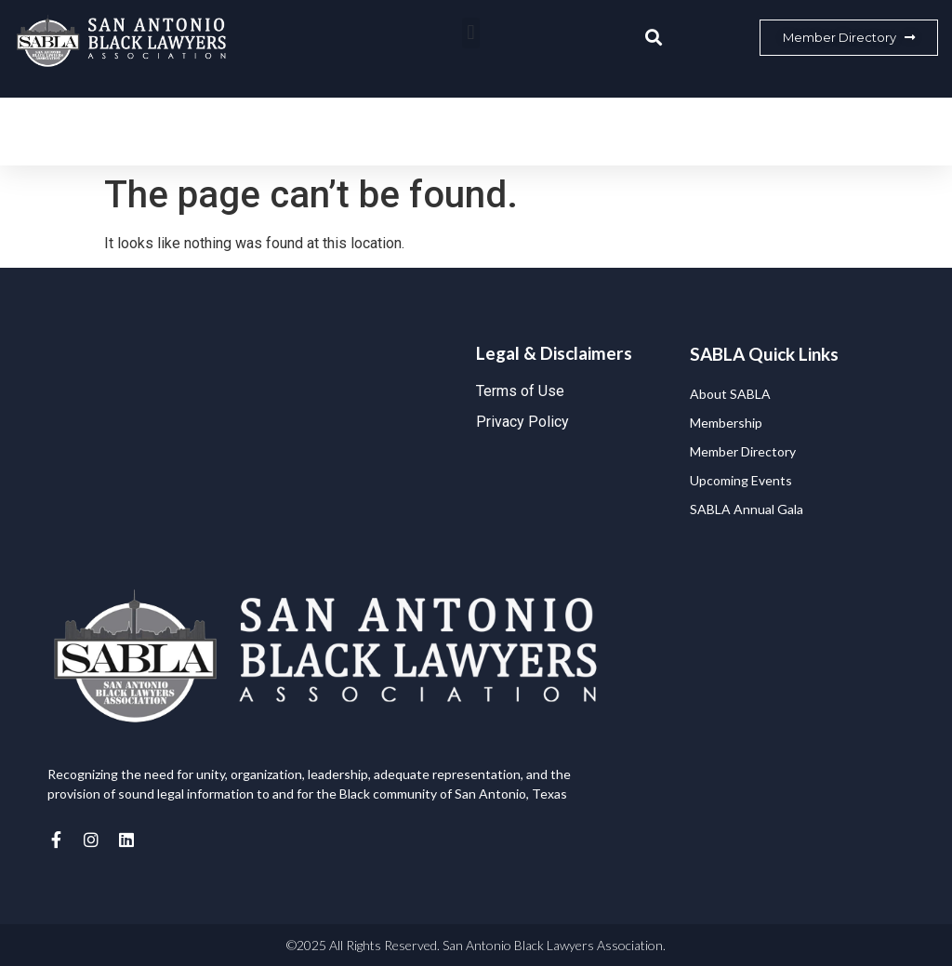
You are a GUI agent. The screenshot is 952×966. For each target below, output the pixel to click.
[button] (471, 33)
